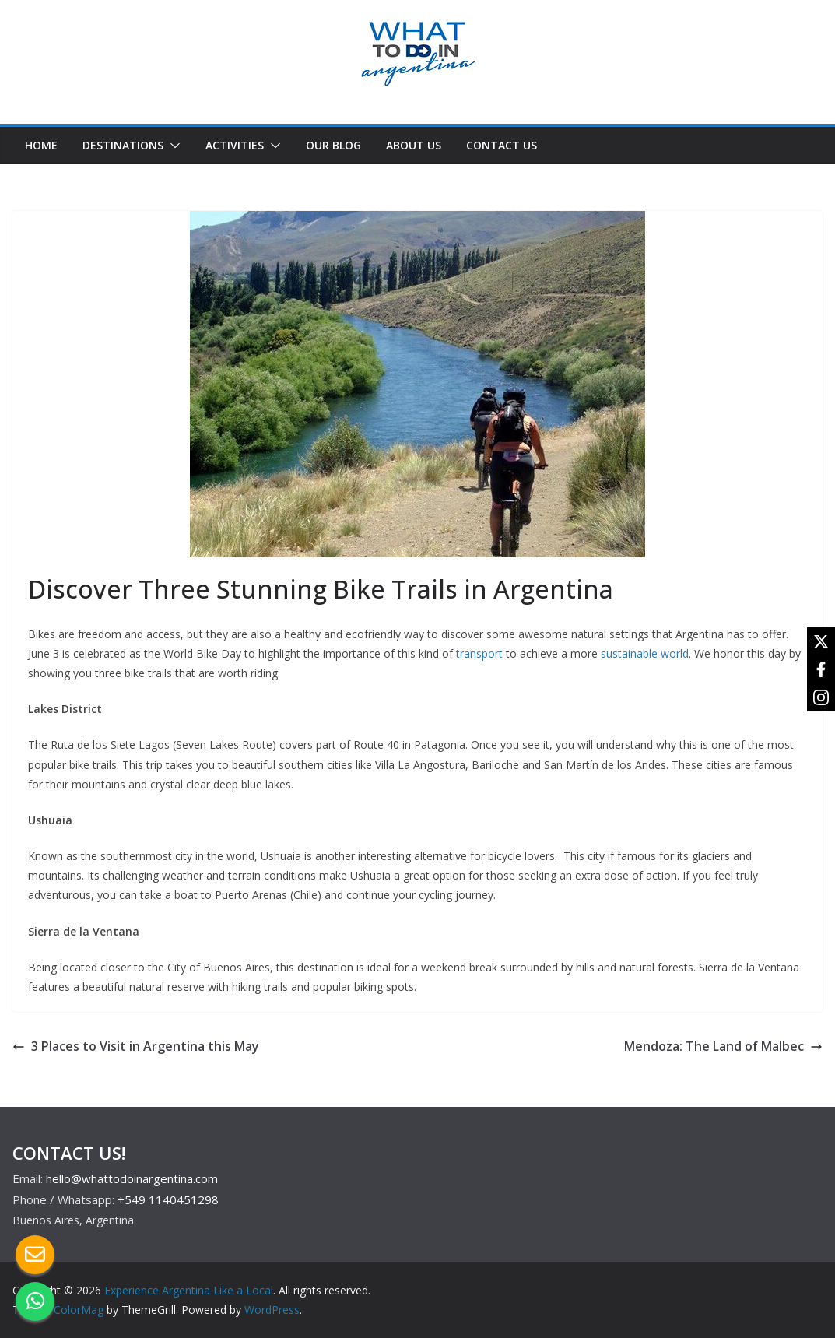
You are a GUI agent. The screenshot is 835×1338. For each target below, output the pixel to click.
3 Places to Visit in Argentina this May (135, 1046)
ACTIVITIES (234, 145)
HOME (41, 145)
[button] (172, 145)
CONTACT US (501, 145)
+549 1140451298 (168, 1199)
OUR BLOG (333, 145)
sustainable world (645, 653)
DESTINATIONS (122, 145)
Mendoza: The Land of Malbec (723, 1046)
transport (479, 653)
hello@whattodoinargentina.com (132, 1178)
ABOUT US (413, 145)
